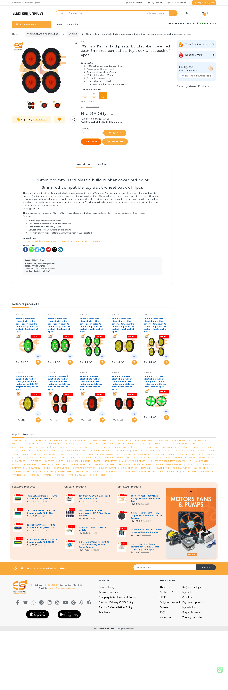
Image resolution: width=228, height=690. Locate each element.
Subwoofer (78, 440)
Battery (94, 444)
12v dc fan (49, 454)
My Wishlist (189, 607)
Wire (210, 447)
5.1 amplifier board (163, 454)
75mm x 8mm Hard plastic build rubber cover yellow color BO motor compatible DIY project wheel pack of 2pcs (27, 382)
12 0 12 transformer (74, 464)
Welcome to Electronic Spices (26, 3)
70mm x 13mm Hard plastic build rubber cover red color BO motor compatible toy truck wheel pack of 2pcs (123, 382)
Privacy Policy (107, 587)
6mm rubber (81, 241)
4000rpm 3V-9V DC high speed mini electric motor (94, 497)
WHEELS (73, 34)
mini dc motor (105, 454)
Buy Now (114, 132)
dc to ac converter (84, 468)
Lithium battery (59, 440)
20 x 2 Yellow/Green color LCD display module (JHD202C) (42, 540)
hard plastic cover (47, 241)
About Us (165, 587)
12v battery (110, 461)
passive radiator (169, 471)
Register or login (192, 587)
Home (59, 24)
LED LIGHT (20, 457)
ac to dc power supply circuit (172, 447)
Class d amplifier (142, 440)
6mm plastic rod (66, 241)
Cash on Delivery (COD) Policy (116, 602)
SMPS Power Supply (80, 457)
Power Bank (162, 468)
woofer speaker (39, 457)
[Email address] (164, 567)
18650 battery (60, 447)
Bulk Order (91, 141)
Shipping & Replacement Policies (118, 597)
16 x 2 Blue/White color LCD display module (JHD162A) (41, 511)
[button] (158, 13)
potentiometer (185, 451)
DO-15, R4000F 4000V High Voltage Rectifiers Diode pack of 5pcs (147, 498)
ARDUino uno (82, 471)
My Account (155, 3)
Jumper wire (64, 471)
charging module (101, 451)
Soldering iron (97, 440)
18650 (104, 475)
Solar (210, 454)
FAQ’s (163, 612)
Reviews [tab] (103, 164)
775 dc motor (102, 447)
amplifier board (119, 440)
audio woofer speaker (139, 457)
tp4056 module (76, 475)
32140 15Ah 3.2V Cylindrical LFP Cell (152, 451)
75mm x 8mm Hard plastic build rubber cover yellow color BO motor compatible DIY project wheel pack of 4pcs (123, 325)
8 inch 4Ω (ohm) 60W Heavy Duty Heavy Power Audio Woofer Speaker (147, 515)
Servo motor (113, 471)
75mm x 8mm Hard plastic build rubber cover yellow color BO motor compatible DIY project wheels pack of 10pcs (155, 325)
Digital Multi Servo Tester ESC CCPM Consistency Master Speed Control (94, 544)
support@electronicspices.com (63, 588)
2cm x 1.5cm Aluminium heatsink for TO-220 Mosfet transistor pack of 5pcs (145, 547)
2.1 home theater (35, 444)
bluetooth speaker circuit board (175, 457)
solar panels (121, 447)
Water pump (58, 457)
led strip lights (81, 447)
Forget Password (192, 612)
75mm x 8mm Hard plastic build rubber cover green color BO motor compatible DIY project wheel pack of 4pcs (59, 325)
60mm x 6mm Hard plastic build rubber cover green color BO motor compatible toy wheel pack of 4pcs (155, 381)
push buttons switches (169, 464)
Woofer (138, 447)
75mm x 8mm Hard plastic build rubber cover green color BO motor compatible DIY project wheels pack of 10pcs (91, 325)
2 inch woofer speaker (72, 454)
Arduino (97, 471)
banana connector (23, 471)
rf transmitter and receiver (135, 464)
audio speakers (22, 451)
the (57, 464)
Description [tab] (84, 164)
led (83, 444)
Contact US (166, 592)
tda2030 (34, 475)
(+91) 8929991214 (51, 585)
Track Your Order (177, 3)
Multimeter (41, 447)
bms (148, 447)
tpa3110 (47, 475)
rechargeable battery (47, 451)
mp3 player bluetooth (134, 461)
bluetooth (21, 461)
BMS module (122, 451)
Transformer (206, 457)
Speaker (16, 440)
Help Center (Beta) (204, 3)
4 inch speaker (147, 471)
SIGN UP (205, 567)
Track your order (192, 617)
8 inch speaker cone (78, 461)
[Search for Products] (101, 13)
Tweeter (36, 461)
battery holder (54, 461)
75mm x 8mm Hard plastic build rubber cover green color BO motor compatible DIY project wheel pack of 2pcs (27, 325)
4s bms (93, 475)
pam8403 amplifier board (109, 457)
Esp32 (97, 461)
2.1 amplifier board (127, 444)
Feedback (104, 612)
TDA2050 (59, 475)
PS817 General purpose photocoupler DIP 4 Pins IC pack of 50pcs (95, 513)
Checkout (188, 597)
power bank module (76, 451)
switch (36, 454)
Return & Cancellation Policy (115, 607)
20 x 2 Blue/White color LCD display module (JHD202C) (41, 526)
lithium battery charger (63, 444)
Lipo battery (33, 468)
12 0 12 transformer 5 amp (181, 444)
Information (72, 24)
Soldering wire (107, 468)
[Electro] (29, 13)
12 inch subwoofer (152, 444)
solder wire (189, 471)
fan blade (200, 468)
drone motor (61, 468)
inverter (46, 464)
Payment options (192, 602)
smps (47, 468)
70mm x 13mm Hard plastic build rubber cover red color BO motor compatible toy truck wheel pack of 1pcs (91, 382)
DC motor (198, 447)
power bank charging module (173, 440)
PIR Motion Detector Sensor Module (93, 528)
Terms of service (108, 592)
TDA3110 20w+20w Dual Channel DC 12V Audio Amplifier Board (147, 530)
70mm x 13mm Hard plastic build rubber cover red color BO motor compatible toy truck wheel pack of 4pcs (59, 382)
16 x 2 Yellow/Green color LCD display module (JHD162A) (42, 497)
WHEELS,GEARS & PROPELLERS (42, 34)
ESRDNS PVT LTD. (105, 628)
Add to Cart (115, 141)
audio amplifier (181, 468)
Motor (201, 451)
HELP (163, 597)
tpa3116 (111, 464)
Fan (91, 454)
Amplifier (108, 444)
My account (166, 617)
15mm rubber (94, 241)
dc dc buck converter (190, 454)
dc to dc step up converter (133, 454)
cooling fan (96, 464)
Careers (164, 607)
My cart (186, 592)
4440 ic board (46, 471)
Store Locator (133, 3)
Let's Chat (40, 119)
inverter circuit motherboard (168, 461)
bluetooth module (35, 440)
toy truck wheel (30, 241)
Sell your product (170, 602)
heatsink (146, 468)
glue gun (130, 471)
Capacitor (192, 464)
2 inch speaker (129, 468)
